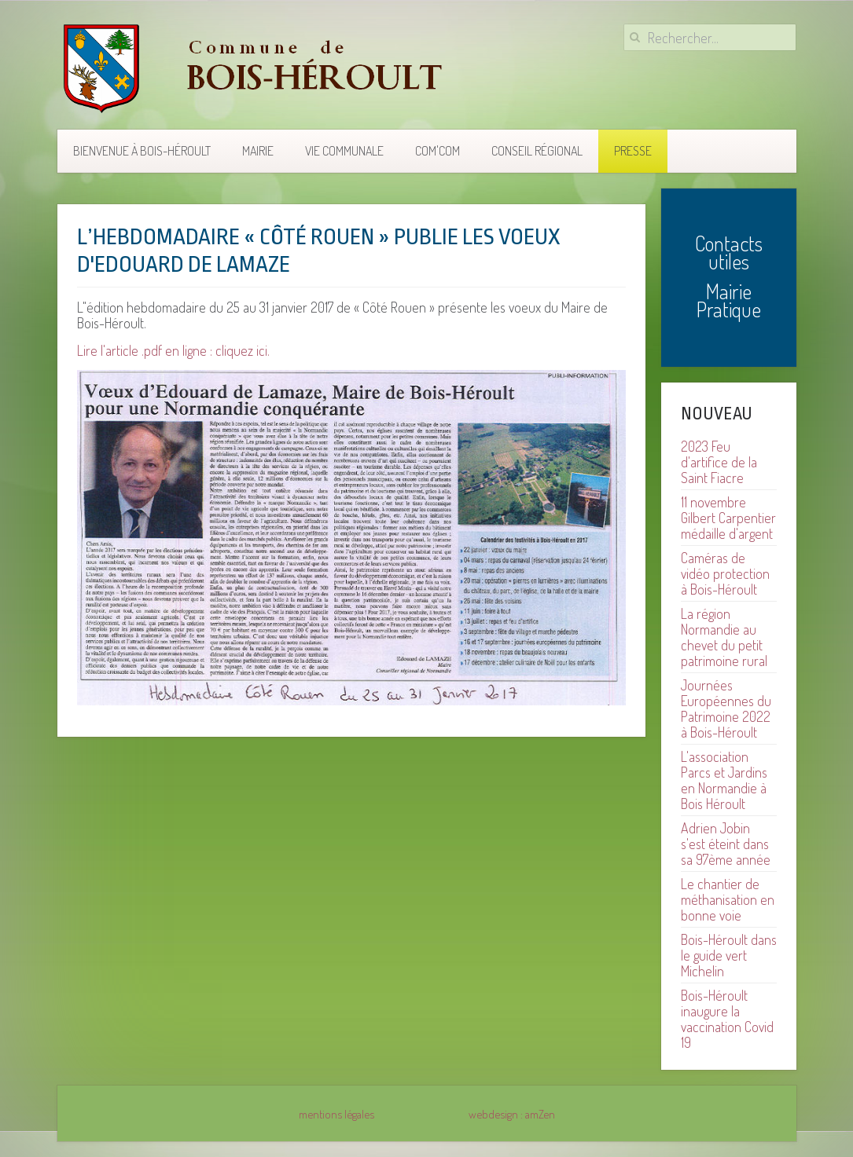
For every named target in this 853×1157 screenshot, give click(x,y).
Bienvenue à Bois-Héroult (142, 151)
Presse (633, 151)
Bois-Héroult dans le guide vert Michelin (729, 955)
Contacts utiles (729, 252)
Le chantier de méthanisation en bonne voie (727, 899)
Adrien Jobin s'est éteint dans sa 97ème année (725, 843)
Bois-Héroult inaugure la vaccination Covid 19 (727, 1019)
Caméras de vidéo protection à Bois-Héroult (725, 573)
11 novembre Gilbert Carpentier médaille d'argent (728, 517)
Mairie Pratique (729, 300)
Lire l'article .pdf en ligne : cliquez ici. (173, 350)
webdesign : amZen (512, 1114)
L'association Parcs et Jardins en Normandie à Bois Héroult (724, 780)
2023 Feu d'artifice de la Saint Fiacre (719, 462)
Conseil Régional (537, 151)
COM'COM (437, 151)
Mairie (258, 151)
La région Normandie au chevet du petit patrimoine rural (724, 637)
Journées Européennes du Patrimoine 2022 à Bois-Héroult (726, 708)
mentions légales (336, 1114)
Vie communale (344, 151)
